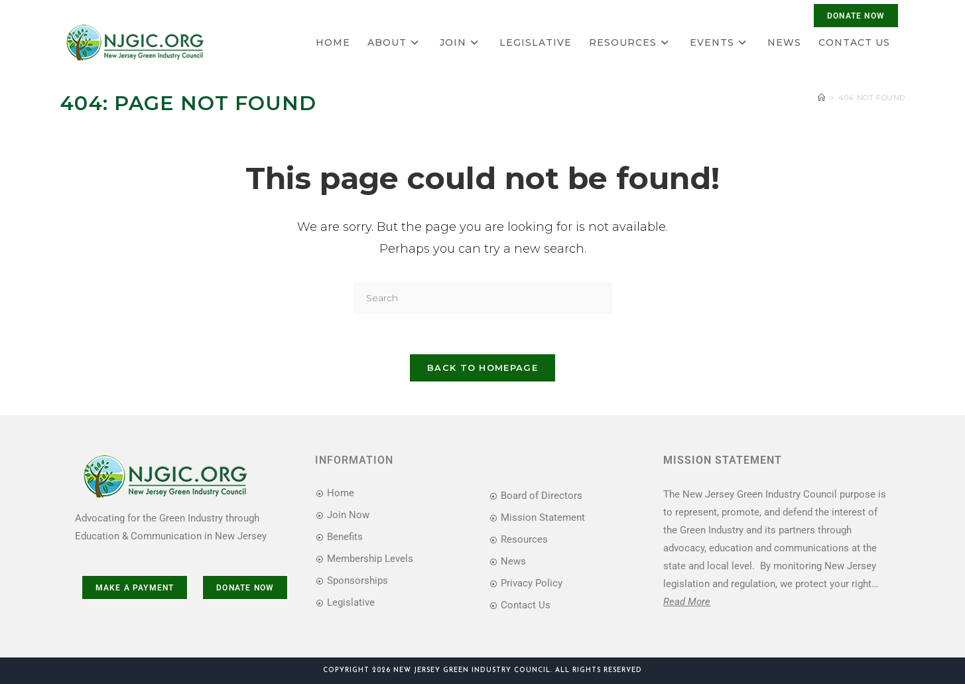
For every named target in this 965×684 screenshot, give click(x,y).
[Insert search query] (483, 298)
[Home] (822, 97)
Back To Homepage (482, 367)
